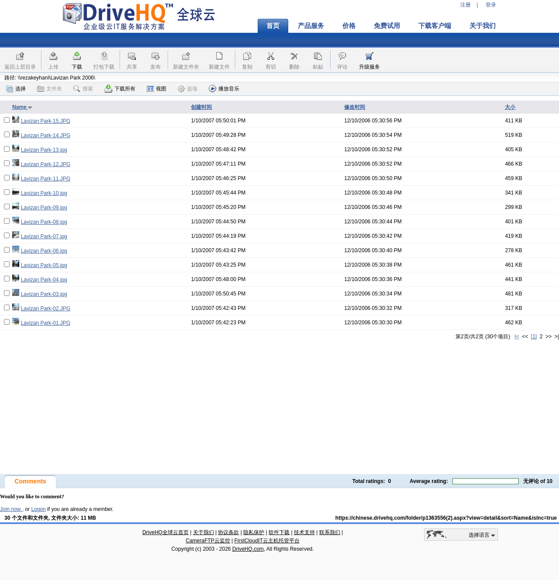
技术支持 (304, 532)
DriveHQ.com (248, 549)
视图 (156, 89)
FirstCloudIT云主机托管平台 (266, 541)
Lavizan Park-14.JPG (45, 135)
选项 (187, 88)
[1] (534, 336)
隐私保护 (253, 532)
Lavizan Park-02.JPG (45, 309)
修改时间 (354, 107)
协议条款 (228, 532)
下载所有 (119, 89)
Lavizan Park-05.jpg (44, 265)
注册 (465, 5)
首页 (273, 25)
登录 (491, 5)
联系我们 (329, 532)
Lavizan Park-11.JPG (45, 179)
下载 (77, 67)
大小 (510, 107)
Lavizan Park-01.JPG (45, 323)
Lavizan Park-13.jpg (44, 150)
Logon (38, 509)
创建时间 (201, 107)
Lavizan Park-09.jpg (44, 208)
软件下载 (279, 532)
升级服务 (369, 67)
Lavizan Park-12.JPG (45, 164)
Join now (11, 509)
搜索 (83, 88)
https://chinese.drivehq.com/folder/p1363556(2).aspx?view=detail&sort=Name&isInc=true (446, 518)
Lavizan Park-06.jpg (44, 251)
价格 (348, 25)
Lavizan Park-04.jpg (44, 280)
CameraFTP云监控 (208, 541)
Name (22, 107)
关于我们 (482, 25)
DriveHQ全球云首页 (165, 532)
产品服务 (311, 25)
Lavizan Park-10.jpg (44, 193)
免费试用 (387, 25)
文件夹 (49, 89)
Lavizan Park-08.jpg (44, 222)
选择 (16, 88)
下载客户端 (434, 25)
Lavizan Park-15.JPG (45, 121)
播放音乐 (224, 88)
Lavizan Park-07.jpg (44, 236)
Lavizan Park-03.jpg (44, 294)
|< (516, 336)
